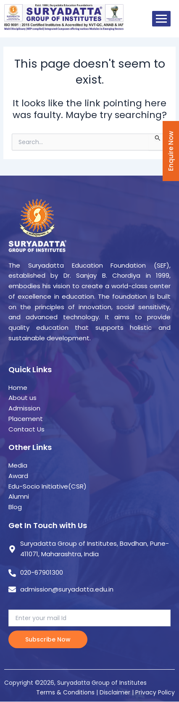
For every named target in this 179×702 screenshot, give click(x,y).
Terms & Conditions (65, 692)
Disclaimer (116, 692)
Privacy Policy (155, 692)
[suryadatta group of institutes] (64, 17)
